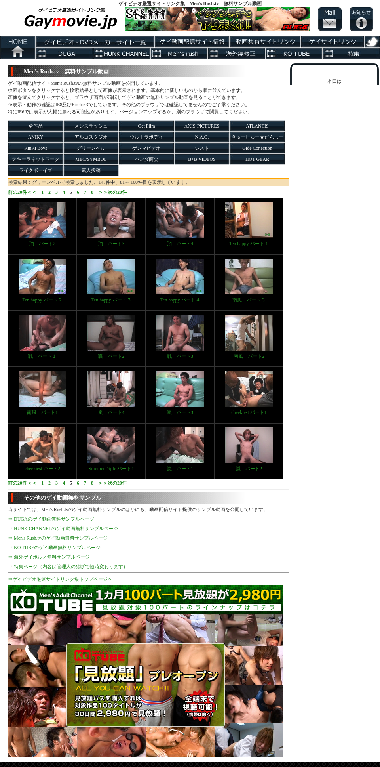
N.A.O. (202, 137)
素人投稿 (91, 170)
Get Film (146, 126)
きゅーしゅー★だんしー (257, 137)
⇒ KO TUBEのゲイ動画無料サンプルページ (54, 547)
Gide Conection (257, 148)
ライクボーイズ (35, 170)
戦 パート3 (180, 337)
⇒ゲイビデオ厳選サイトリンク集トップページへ (60, 579)
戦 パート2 (111, 337)
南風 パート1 (42, 393)
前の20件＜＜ (22, 192)
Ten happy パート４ (180, 281)
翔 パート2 (42, 224)
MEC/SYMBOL (90, 159)
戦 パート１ (42, 337)
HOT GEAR (257, 159)
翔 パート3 (111, 224)
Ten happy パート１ (249, 224)
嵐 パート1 (180, 449)
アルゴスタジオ (91, 137)
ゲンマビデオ (146, 148)
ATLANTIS (257, 126)
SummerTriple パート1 (111, 449)
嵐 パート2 (249, 449)
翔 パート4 (180, 224)
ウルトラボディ (146, 137)
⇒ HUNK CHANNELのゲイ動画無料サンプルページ (63, 528)
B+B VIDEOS (202, 159)
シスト (202, 148)
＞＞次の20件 (112, 192)
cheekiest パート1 (249, 393)
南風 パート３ (249, 281)
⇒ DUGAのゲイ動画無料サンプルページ (51, 519)
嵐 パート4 (111, 393)
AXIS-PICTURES (202, 126)
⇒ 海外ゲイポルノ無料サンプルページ (49, 557)
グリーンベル (91, 148)
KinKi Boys (35, 148)
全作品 (35, 126)
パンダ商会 (146, 159)
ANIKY (36, 137)
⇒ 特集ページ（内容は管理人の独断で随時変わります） (68, 566)
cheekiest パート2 (42, 449)
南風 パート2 (249, 337)
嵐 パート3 (180, 393)
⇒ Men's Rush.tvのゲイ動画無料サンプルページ (58, 538)
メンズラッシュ (91, 126)
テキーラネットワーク (35, 159)
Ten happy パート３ (111, 281)
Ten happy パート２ (42, 281)
